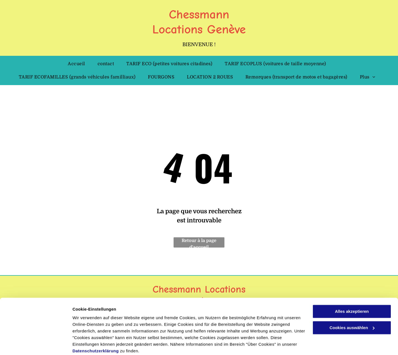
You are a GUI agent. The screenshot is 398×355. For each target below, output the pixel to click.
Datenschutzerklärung (95, 329)
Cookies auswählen (91, 344)
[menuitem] (78, 63)
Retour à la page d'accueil (199, 243)
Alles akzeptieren (352, 289)
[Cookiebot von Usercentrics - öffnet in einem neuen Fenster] (36, 344)
